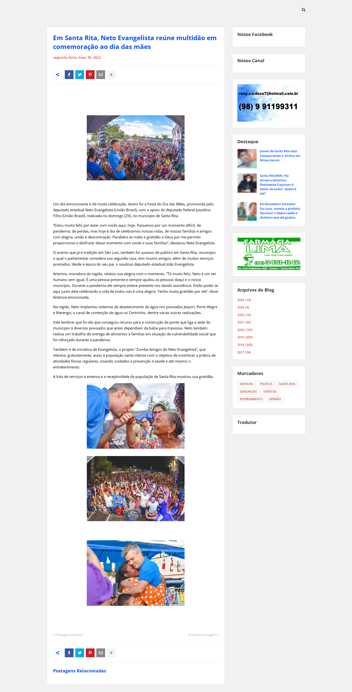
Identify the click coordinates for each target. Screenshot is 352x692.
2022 (244, 315)
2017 (244, 352)
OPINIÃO (275, 399)
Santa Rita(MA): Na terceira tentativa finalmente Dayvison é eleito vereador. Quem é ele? (278, 184)
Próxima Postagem (202, 635)
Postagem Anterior (69, 635)
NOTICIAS (246, 384)
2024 (244, 300)
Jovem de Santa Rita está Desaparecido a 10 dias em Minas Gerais (280, 155)
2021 (244, 322)
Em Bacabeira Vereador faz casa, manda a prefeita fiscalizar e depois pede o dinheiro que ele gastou (280, 211)
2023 (243, 307)
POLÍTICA (266, 384)
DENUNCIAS (248, 391)
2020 (245, 330)
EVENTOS (270, 391)
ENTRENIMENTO (251, 399)
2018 (245, 344)
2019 (245, 337)
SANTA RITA (287, 384)
